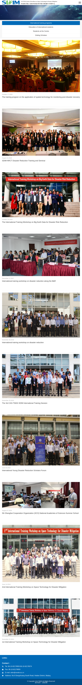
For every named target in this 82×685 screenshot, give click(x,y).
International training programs (41, 23)
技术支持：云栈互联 (41, 682)
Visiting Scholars (41, 35)
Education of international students (41, 27)
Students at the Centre (41, 31)
